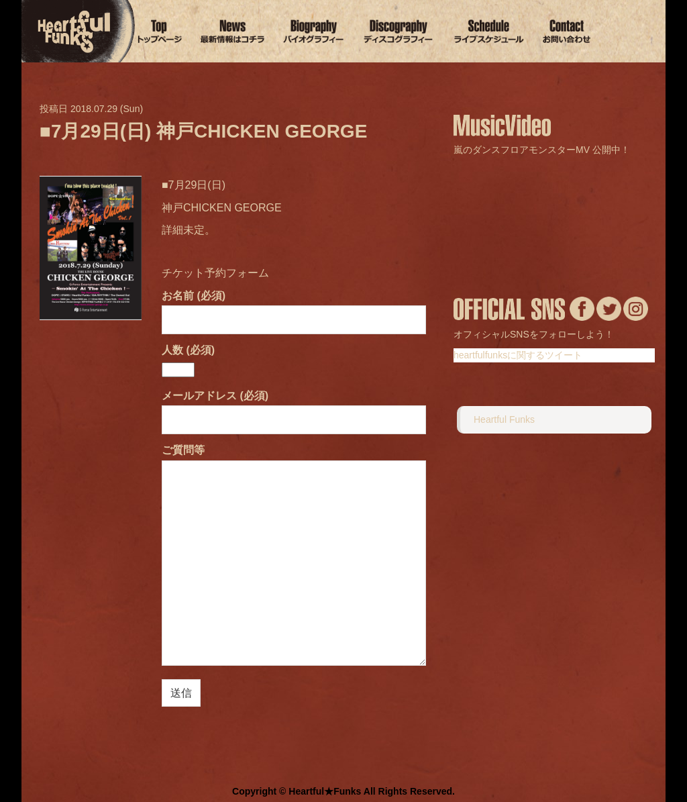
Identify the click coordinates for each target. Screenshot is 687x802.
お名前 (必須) (294, 307)
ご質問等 (294, 556)
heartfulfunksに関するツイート (518, 355)
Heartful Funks (504, 419)
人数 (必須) (188, 359)
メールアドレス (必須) (294, 407)
